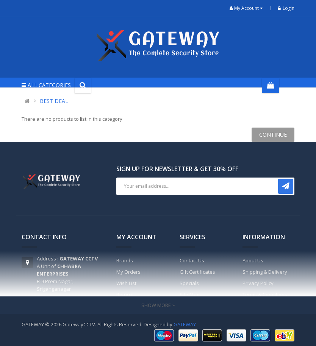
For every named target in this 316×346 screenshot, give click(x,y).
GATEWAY (185, 324)
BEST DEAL (54, 100)
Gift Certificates (197, 271)
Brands (124, 260)
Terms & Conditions (264, 294)
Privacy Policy (258, 283)
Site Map (190, 294)
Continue (273, 134)
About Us (252, 260)
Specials (189, 283)
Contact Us (192, 260)
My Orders (128, 271)
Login (286, 8)
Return (124, 294)
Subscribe (285, 186)
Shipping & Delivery (264, 271)
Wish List (126, 283)
